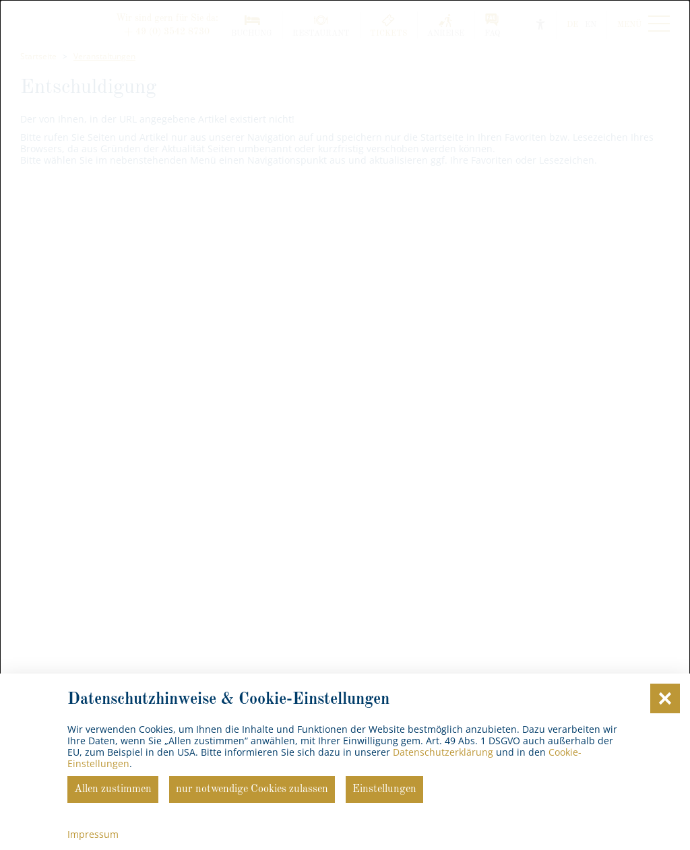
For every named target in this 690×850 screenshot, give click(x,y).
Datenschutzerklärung (443, 752)
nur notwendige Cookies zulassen (252, 789)
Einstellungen (384, 789)
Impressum (93, 834)
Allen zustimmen (113, 789)
